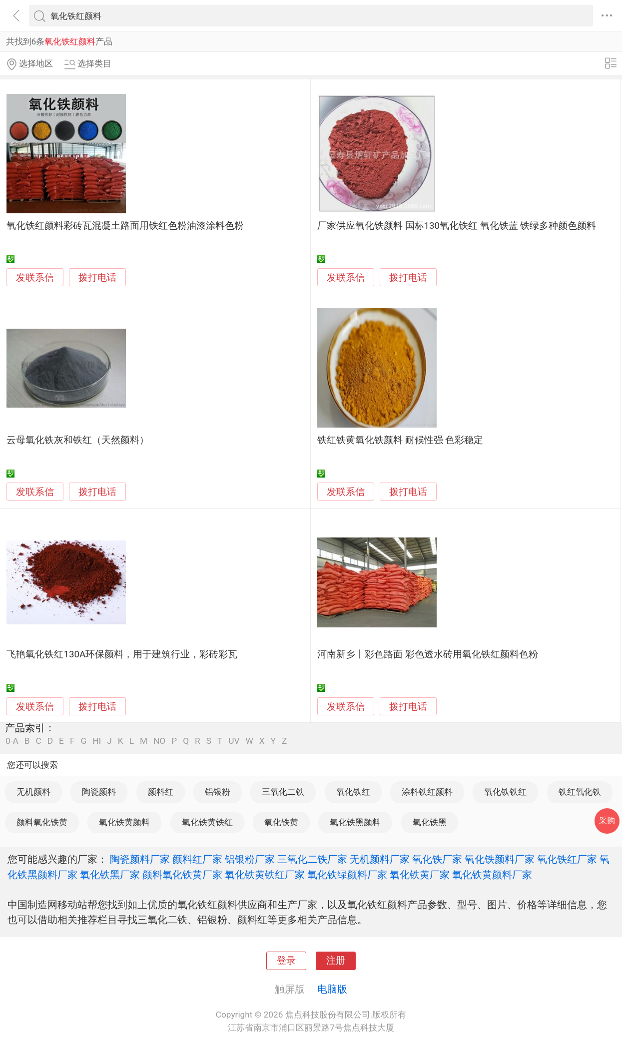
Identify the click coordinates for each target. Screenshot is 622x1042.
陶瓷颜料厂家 (140, 859)
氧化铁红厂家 (567, 859)
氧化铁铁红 (505, 792)
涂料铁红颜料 (427, 792)
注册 (335, 960)
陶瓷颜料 (99, 792)
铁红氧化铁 (580, 792)
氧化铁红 (353, 792)
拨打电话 (97, 277)
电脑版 (332, 989)
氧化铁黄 (281, 822)
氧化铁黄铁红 (207, 822)
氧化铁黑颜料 (355, 822)
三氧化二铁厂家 (312, 859)
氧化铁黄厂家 (420, 875)
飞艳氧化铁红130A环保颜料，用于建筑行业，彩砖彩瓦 (121, 654)
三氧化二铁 (283, 792)
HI (96, 741)
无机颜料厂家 (380, 859)
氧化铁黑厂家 (110, 875)
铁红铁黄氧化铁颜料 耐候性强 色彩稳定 (400, 440)
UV (233, 741)
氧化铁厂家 (437, 859)
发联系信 (35, 277)
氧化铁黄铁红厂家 (265, 875)
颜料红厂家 (197, 859)
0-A (11, 741)
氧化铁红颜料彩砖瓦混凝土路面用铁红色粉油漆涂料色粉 (125, 225)
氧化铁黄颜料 (124, 822)
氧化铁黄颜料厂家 (492, 875)
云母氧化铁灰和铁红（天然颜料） (77, 440)
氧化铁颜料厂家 (500, 859)
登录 (286, 960)
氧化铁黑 (430, 822)
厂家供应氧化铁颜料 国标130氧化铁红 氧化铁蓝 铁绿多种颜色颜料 (456, 225)
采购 (607, 820)
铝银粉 (217, 792)
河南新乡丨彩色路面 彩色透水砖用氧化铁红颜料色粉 (427, 654)
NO (159, 741)
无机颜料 (33, 792)
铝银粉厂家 (250, 859)
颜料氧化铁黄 (41, 822)
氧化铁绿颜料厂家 (347, 875)
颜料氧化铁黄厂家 (182, 875)
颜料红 (160, 792)
